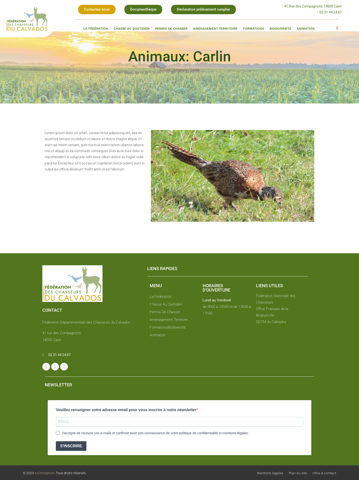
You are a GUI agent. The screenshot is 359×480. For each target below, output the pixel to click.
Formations (253, 28)
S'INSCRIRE (71, 446)
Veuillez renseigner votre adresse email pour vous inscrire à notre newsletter (126, 410)
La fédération (95, 28)
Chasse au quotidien (132, 28)
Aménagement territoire (215, 28)
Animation (306, 28)
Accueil (165, 70)
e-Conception (44, 473)
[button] (96, 9)
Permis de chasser (171, 28)
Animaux (180, 70)
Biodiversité (280, 28)
